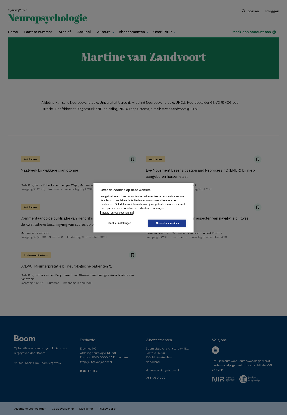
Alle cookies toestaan (167, 223)
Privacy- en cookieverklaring (117, 212)
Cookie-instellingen (119, 223)
